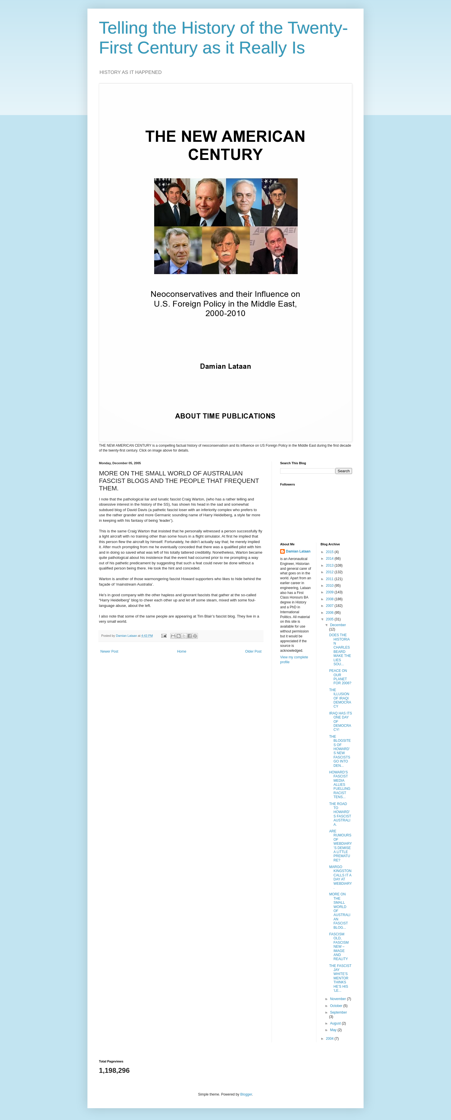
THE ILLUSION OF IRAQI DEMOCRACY (340, 698)
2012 (330, 572)
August (336, 1023)
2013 (330, 565)
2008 (330, 599)
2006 (330, 613)
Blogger (246, 1094)
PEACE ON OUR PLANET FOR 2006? (340, 677)
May (333, 1030)
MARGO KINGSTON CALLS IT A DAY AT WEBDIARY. (340, 877)
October (336, 1006)
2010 (330, 586)
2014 (330, 559)
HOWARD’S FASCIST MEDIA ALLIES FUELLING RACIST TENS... (339, 784)
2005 (330, 619)
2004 (330, 1039)
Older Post (253, 651)
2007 (330, 606)
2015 (330, 552)
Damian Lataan (298, 551)
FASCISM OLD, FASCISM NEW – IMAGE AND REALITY (339, 946)
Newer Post (109, 651)
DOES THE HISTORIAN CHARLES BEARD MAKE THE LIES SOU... (340, 649)
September (338, 1012)
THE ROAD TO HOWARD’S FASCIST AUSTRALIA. (340, 814)
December (338, 625)
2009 (330, 592)
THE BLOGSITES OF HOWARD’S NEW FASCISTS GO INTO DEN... (340, 751)
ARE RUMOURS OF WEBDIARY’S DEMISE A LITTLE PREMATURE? (340, 845)
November (338, 999)
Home (181, 651)
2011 (330, 579)
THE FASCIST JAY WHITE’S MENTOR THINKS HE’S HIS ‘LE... (340, 978)
